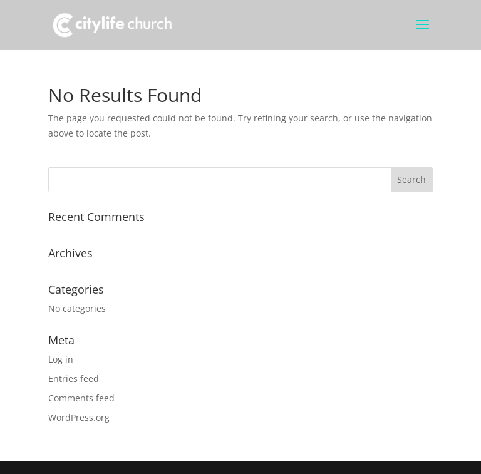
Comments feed (81, 398)
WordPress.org (79, 417)
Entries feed (73, 378)
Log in (60, 359)
